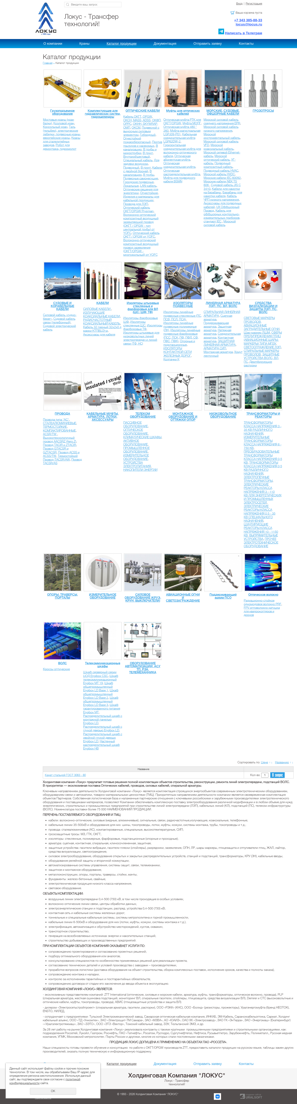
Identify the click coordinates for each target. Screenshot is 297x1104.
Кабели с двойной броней (142, 169)
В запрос (277, 775)
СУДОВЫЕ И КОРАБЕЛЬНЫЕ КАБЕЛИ (62, 306)
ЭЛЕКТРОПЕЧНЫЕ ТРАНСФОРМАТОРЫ (258, 479)
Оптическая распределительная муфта (181, 172)
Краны (84, 43)
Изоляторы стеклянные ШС (134, 323)
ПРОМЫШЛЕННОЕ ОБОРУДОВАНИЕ (136, 449)
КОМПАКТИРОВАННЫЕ (59, 430)
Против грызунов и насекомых (142, 143)
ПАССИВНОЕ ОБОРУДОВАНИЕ (135, 424)
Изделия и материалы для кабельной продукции (141, 198)
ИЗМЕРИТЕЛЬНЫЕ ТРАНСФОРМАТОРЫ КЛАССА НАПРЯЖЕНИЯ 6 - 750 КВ (262, 443)
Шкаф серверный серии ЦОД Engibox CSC (99, 674)
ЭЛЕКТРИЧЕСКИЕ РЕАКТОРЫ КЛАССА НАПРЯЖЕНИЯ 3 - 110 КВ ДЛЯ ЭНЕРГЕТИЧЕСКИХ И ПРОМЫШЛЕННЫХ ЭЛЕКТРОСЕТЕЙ (262, 493)
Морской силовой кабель (220, 223)
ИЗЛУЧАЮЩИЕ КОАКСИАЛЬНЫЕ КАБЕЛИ (101, 314)
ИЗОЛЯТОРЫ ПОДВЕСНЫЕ (183, 304)
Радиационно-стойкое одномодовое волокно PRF (262, 602)
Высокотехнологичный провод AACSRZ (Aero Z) (59, 439)
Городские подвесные (138, 182)
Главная (47, 62)
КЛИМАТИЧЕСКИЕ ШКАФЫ (142, 437)
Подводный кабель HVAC (221, 170)
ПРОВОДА (62, 413)
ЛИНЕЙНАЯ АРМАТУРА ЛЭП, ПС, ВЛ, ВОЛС (223, 304)
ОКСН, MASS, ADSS (137, 120)
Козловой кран (63, 123)
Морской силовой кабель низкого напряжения (221, 128)
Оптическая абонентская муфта (177, 157)
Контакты (246, 43)
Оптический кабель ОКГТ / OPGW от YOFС (141, 234)
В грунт (148, 153)
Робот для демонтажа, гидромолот (59, 146)
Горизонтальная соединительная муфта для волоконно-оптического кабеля (182, 150)
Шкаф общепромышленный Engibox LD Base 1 (98, 686)
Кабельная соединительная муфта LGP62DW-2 (180, 138)
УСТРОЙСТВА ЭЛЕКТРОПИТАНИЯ (137, 464)
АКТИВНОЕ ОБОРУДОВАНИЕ (135, 442)
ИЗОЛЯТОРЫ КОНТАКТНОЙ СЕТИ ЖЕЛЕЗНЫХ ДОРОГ (177, 352)
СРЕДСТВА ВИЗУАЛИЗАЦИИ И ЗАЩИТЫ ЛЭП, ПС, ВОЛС (263, 307)
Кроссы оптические (56, 669)
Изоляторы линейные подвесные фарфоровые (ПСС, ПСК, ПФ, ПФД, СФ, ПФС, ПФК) (181, 336)
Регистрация (254, 3)
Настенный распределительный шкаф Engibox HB (101, 745)
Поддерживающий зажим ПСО (223, 596)
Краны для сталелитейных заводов (61, 141)
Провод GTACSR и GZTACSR (56, 450)
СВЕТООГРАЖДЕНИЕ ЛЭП (262, 347)
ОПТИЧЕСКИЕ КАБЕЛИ (143, 111)
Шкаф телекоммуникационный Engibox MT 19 (100, 679)
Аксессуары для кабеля (99, 334)
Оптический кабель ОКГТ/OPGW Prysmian (138, 209)
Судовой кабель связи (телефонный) (59, 320)
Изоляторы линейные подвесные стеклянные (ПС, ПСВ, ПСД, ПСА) (182, 315)
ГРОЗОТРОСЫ (263, 111)
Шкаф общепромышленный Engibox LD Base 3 (100, 701)
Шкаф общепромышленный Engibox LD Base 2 (100, 694)
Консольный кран (55, 127)
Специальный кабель (137, 160)
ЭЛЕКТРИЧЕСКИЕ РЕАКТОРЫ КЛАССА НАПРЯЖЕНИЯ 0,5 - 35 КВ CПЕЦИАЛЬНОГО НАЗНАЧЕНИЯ (259, 514)
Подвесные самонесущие (140, 178)
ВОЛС (62, 663)
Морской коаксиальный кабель (219, 146)
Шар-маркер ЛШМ (257, 332)
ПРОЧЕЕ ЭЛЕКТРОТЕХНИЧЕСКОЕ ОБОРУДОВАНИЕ (261, 542)
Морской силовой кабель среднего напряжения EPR (222, 121)
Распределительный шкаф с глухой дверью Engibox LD (102, 728)
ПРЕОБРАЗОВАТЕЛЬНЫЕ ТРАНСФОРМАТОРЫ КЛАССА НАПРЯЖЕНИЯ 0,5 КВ (263, 457)
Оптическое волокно (263, 594)
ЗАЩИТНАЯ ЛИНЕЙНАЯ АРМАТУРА (220, 343)
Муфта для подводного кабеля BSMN (179, 179)
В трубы (148, 175)
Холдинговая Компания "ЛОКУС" (176, 1075)
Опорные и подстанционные (179, 343)
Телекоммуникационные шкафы (102, 665)
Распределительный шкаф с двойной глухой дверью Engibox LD (102, 737)
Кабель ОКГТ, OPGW (137, 116)
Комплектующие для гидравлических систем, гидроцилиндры (102, 114)
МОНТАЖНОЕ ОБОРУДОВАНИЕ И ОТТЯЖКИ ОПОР (183, 417)
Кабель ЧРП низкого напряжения (221, 197)
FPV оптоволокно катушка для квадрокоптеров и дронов (262, 611)
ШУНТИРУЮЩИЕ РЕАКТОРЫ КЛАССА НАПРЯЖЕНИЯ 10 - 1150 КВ (261, 530)
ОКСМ (136, 127)
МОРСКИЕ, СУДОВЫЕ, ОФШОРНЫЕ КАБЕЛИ (223, 112)
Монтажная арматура (218, 352)
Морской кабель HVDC (219, 174)
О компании (52, 43)
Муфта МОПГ (192, 123)
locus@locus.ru (249, 24)
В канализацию (140, 147)
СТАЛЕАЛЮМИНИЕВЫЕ (59, 423)
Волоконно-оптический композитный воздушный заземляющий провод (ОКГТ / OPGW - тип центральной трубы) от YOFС (141, 224)
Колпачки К (171, 359)
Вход (239, 3)
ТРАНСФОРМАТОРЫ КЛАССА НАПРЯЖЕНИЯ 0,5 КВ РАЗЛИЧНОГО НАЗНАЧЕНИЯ (263, 468)
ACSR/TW (50, 434)
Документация (165, 43)
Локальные (131, 186)
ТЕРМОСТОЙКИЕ (55, 427)
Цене (264, 762)
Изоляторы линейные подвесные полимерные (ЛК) (180, 326)
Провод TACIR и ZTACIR (59, 445)
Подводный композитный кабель (218, 165)
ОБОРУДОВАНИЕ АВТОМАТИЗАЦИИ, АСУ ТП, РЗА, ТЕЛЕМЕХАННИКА (142, 668)
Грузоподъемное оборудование (62, 112)
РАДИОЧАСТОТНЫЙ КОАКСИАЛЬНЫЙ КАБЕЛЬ (101, 321)
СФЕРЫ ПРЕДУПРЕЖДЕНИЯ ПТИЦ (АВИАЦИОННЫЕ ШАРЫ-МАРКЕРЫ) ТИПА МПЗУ (263, 338)
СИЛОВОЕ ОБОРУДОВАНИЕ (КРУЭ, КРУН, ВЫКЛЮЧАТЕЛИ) (143, 597)
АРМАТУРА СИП (215, 348)
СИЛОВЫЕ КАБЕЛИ (97, 309)
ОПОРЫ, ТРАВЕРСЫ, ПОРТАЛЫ (62, 596)
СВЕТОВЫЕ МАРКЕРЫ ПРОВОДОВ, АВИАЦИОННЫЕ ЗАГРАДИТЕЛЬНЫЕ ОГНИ (261, 323)
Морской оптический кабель (217, 157)
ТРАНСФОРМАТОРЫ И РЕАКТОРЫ (263, 415)
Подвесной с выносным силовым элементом (141, 131)
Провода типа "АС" (56, 419)
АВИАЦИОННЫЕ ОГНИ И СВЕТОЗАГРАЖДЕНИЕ (183, 597)
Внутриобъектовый (136, 156)
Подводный (131, 167)
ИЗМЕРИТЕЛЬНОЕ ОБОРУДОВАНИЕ (136, 457)
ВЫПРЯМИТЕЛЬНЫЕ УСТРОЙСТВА (261, 537)
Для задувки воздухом (141, 162)
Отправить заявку (208, 43)
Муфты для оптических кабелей (183, 112)
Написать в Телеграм (243, 33)
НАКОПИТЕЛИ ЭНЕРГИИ (140, 470)
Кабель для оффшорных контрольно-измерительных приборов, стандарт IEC (222, 216)
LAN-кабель (148, 186)
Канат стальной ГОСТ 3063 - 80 (65, 775)
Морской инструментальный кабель (222, 136)
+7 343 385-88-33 (248, 20)
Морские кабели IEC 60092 (222, 178)
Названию (282, 762)
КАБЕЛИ (102, 303)
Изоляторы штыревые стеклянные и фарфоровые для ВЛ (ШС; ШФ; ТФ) (143, 307)
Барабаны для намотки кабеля (223, 194)
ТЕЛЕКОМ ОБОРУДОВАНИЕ (143, 415)
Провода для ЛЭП (135, 204)
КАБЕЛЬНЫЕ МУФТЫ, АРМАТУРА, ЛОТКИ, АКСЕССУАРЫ (103, 417)
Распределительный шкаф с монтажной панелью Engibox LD (102, 719)
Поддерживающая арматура (216, 324)
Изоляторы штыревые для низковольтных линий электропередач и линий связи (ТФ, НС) (141, 338)
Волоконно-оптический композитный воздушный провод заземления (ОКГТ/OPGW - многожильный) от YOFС (141, 248)
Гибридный (148, 135)
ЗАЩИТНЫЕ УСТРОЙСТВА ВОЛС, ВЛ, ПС (261, 358)
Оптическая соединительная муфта (179, 165)
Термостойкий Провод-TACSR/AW (60, 457)
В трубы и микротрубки (140, 151)
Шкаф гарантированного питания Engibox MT (101, 708)
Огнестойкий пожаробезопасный (137, 140)
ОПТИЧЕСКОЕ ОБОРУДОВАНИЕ (135, 431)
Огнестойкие (149, 193)
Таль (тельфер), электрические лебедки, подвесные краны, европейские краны (62, 132)
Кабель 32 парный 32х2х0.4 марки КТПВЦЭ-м (102, 329)
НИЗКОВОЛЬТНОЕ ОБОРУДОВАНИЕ (223, 415)
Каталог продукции (122, 43)
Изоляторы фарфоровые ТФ (142, 327)
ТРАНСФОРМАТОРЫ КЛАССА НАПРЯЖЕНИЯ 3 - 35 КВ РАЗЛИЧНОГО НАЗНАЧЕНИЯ (262, 428)
